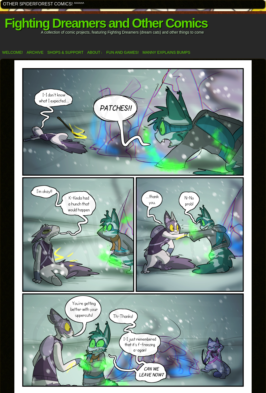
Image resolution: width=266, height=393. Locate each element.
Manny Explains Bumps (166, 52)
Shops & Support (65, 52)
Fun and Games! (122, 52)
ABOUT (94, 52)
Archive (35, 52)
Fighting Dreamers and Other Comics (106, 23)
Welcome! (12, 52)
